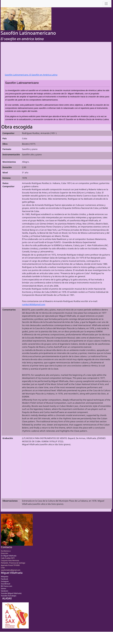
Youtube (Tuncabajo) (8, 596)
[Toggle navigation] (106, 3)
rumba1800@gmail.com (33, 304)
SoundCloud (5, 584)
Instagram (5, 581)
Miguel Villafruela (12, 573)
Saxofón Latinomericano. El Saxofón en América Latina (31, 74)
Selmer (3, 588)
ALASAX (7, 598)
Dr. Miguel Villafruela (8, 556)
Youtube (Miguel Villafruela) (11, 593)
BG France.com (6, 586)
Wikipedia (4, 576)
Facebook (4, 579)
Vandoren (4, 591)
